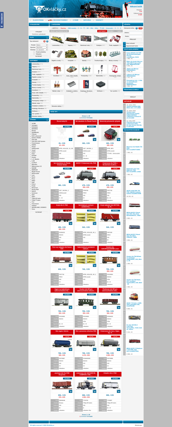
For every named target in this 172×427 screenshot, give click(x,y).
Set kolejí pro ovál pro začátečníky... (86, 206)
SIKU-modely (72, 28)
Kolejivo (36, 72)
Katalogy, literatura (39, 108)
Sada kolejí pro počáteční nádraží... (86, 248)
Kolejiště (36, 79)
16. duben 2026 (134, 106)
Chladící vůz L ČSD (109, 373)
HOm (96, 28)
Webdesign (138, 425)
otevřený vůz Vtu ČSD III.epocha (62, 374)
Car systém (37, 113)
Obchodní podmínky (60, 20)
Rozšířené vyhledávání (39, 34)
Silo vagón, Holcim (62, 331)
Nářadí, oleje (37, 103)
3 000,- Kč (134, 83)
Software (36, 111)
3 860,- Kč (135, 209)
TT (84, 28)
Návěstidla (36, 98)
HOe (91, 28)
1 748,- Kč (132, 70)
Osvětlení (36, 90)
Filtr (32, 37)
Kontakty (99, 20)
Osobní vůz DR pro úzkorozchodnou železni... (86, 290)
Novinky (111, 31)
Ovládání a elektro (39, 106)
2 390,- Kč (135, 253)
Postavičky (37, 95)
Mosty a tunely (38, 87)
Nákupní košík (136, 6)
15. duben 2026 (134, 114)
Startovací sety (38, 69)
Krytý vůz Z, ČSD (62, 205)
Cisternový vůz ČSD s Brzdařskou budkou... (110, 164)
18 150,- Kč (135, 187)
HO (88, 28)
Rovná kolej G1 (62, 121)
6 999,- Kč (135, 299)
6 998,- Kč (135, 344)
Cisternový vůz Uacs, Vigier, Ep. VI (110, 332)
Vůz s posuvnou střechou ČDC (86, 331)
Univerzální (109, 28)
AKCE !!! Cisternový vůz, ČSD (86, 163)
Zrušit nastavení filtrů (59, 31)
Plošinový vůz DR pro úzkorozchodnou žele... (110, 290)
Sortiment (34, 60)
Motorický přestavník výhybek (110, 121)
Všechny (63, 28)
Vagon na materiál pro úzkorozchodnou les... (61, 290)
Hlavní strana (38, 20)
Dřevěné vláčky (38, 116)
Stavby (36, 82)
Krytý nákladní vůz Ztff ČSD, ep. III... (110, 206)
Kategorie (56, 24)
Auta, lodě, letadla (39, 92)
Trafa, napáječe (38, 74)
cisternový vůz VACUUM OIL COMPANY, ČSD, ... (86, 374)
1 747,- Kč (133, 76)
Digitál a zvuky (38, 77)
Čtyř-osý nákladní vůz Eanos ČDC (62, 248)
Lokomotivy (37, 64)
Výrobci (33, 119)
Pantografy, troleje (39, 100)
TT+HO (102, 28)
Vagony (36, 66)
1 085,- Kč (134, 55)
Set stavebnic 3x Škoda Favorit (86, 121)
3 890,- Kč (135, 231)
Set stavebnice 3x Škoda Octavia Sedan (62, 164)
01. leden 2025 (134, 123)
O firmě (75, 20)
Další (90, 117)
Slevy (119, 31)
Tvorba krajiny (38, 85)
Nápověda (87, 20)
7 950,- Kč (135, 143)
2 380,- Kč (135, 277)
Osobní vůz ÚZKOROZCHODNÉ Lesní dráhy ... (110, 248)
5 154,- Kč (135, 322)
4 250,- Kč (134, 63)
